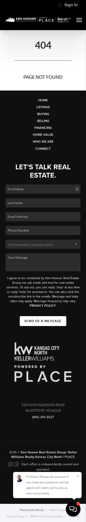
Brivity (40, 510)
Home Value (43, 135)
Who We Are (43, 142)
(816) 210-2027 (43, 418)
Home (43, 100)
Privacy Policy (43, 306)
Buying (43, 114)
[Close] (78, 476)
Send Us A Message (43, 321)
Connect (43, 149)
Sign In (68, 5)
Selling (43, 121)
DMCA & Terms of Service (46, 516)
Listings (43, 107)
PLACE (70, 458)
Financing (43, 128)
